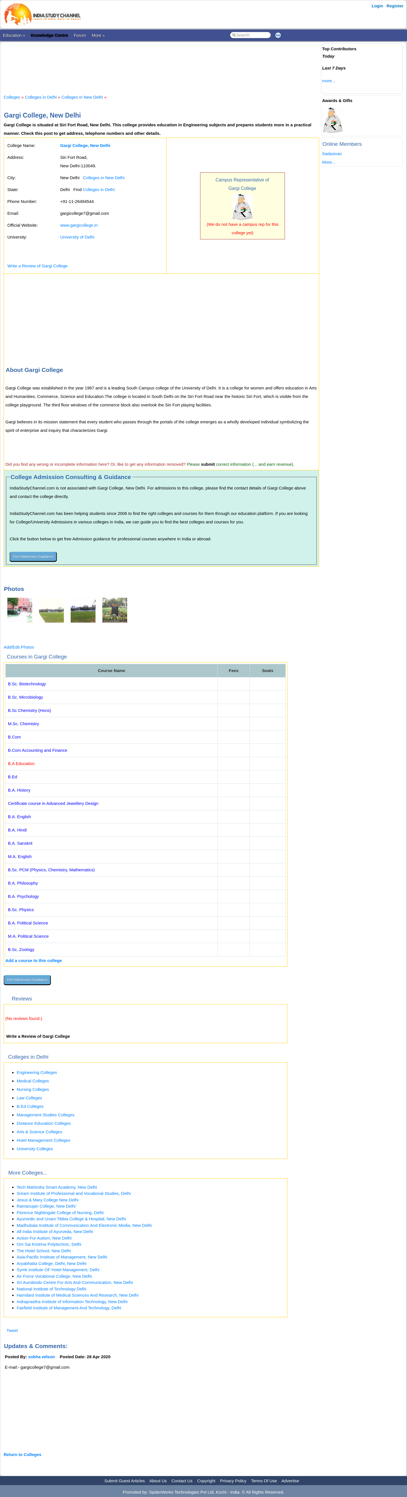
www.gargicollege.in (79, 225)
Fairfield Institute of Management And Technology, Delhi (69, 1307)
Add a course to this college (33, 960)
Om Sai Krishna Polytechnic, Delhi (49, 1244)
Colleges (12, 97)
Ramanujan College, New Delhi (46, 1206)
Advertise (290, 1480)
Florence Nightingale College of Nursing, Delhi (60, 1212)
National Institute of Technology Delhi (51, 1288)
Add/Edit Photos (19, 647)
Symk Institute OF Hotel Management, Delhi (58, 1269)
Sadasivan (332, 153)
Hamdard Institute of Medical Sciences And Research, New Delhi (77, 1295)
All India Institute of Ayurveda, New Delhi (55, 1231)
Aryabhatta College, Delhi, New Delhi (51, 1263)
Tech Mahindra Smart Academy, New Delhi (57, 1187)
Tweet (12, 1330)
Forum (80, 35)
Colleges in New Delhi (82, 97)
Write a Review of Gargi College (37, 265)
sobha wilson (41, 1356)
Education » (14, 35)
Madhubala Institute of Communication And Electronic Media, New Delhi (84, 1225)
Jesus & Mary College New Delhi (47, 1199)
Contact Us (182, 1480)
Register (395, 5)
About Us (158, 1480)
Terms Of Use (264, 1480)
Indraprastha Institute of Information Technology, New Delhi (72, 1301)
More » (98, 35)
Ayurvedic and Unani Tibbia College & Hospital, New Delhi (71, 1218)
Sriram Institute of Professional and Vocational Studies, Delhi (74, 1193)
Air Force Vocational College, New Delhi (54, 1276)
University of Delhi (77, 237)
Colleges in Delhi (41, 97)
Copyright (206, 1480)
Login (377, 5)
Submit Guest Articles (124, 1480)
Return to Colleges (22, 1454)
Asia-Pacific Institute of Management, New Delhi (62, 1257)
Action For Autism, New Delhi (44, 1238)
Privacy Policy (233, 1480)
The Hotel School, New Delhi (44, 1250)
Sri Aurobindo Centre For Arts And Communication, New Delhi (75, 1282)
